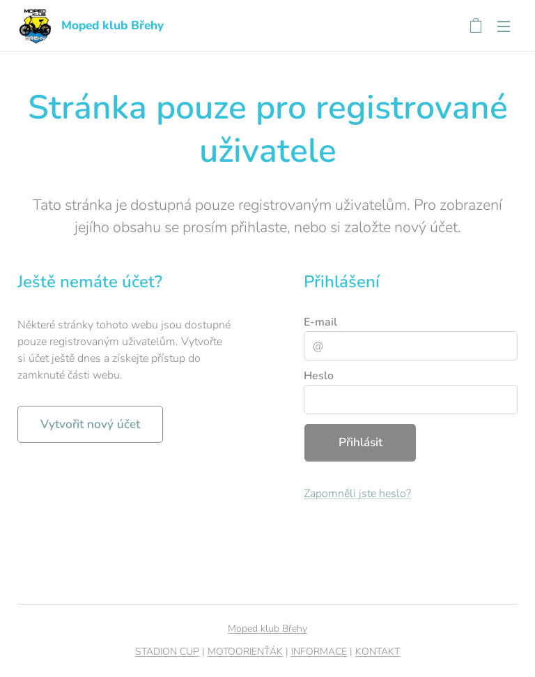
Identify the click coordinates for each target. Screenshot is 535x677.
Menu (503, 26)
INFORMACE (319, 651)
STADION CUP (167, 651)
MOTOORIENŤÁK (245, 651)
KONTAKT (377, 651)
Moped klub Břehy (267, 628)
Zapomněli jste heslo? (357, 493)
